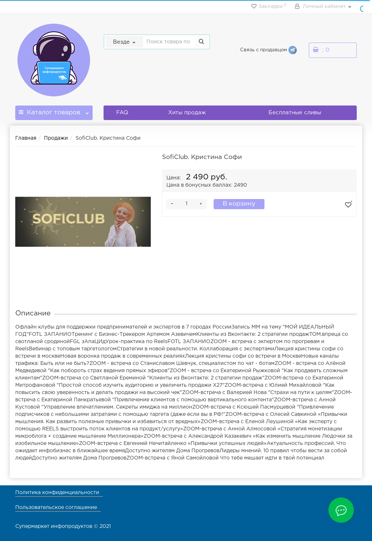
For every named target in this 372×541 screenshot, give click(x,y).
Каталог (54, 110)
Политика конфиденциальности (57, 492)
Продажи (56, 138)
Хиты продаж (187, 112)
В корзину (239, 204)
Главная (25, 138)
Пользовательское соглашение (56, 507)
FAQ (122, 112)
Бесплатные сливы (294, 112)
